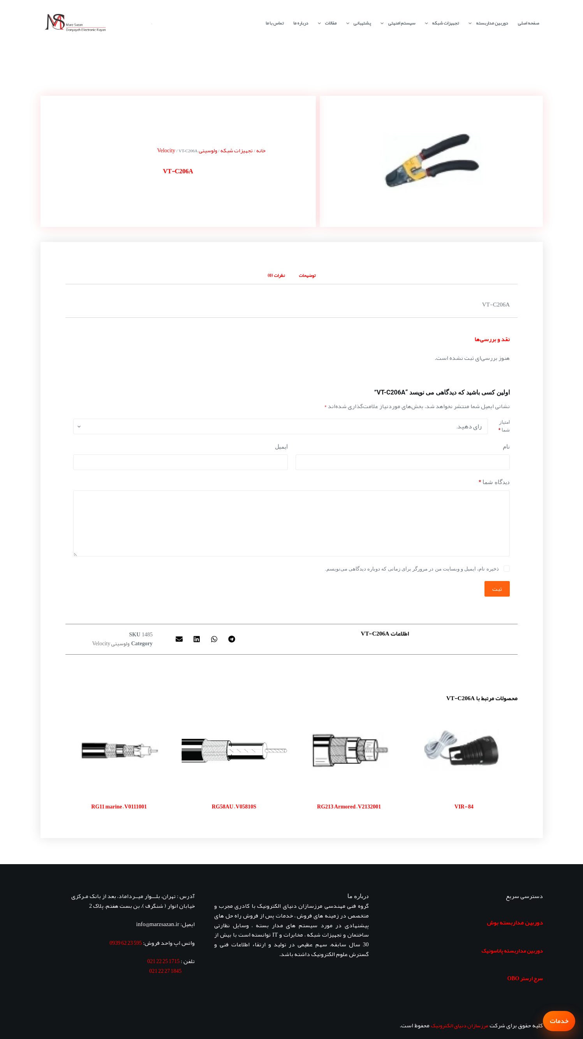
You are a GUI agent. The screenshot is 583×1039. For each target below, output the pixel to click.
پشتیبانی (357, 23)
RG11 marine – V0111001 (119, 806)
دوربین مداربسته (486, 23)
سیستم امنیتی (396, 23)
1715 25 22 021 (163, 961)
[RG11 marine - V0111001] (119, 751)
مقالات (325, 23)
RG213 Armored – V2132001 (349, 806)
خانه (261, 150)
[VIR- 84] (464, 751)
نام (506, 446)
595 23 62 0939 (125, 942)
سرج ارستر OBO (524, 978)
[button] (231, 639)
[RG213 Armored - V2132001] (349, 751)
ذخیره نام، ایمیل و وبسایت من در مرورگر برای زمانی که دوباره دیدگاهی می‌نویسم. (411, 569)
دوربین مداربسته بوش (515, 922)
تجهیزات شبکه (440, 23)
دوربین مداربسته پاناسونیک (512, 950)
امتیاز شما (504, 426)
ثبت (497, 589)
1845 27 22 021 (165, 970)
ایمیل (281, 446)
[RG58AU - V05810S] (233, 751)
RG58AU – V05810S (234, 806)
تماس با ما (275, 23)
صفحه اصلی (528, 23)
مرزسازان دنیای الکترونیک (459, 1025)
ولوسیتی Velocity (111, 643)
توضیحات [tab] (307, 275)
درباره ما (300, 23)
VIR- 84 (464, 806)
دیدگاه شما (494, 482)
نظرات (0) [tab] (276, 275)
